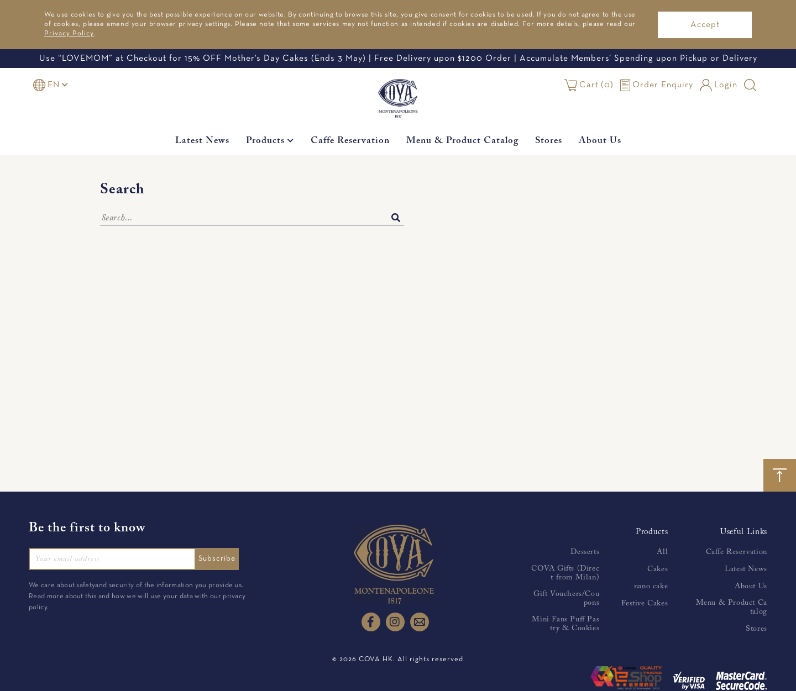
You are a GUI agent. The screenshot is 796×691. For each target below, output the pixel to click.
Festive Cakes (644, 604)
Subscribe (220, 558)
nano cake (651, 586)
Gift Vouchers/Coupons (566, 598)
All (662, 552)
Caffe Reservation (350, 141)
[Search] (252, 218)
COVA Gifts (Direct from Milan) (565, 573)
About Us (600, 141)
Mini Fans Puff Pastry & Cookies (565, 624)
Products (270, 141)
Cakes (657, 569)
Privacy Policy (69, 33)
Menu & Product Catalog (462, 141)
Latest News (202, 141)
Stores (548, 141)
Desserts (584, 552)
